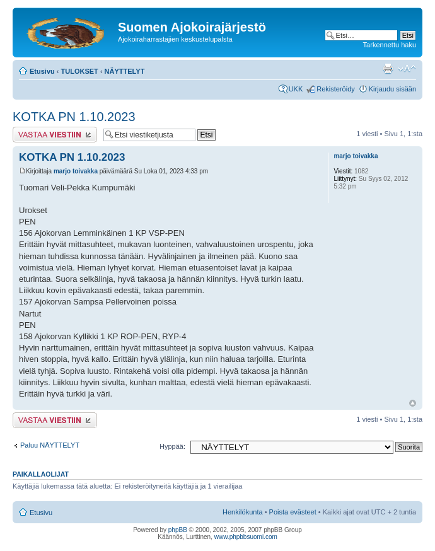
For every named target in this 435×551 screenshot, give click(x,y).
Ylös (412, 403)
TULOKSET (79, 71)
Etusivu (42, 71)
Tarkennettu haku (389, 45)
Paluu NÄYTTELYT (49, 445)
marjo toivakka (76, 171)
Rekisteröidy (335, 89)
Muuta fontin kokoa (407, 68)
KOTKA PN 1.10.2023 (74, 117)
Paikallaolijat (41, 474)
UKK (296, 89)
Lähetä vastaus (55, 134)
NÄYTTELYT (125, 71)
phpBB (177, 529)
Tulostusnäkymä (388, 68)
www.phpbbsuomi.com (245, 536)
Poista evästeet (292, 512)
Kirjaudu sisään (392, 89)
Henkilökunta (243, 512)
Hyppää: (172, 446)
